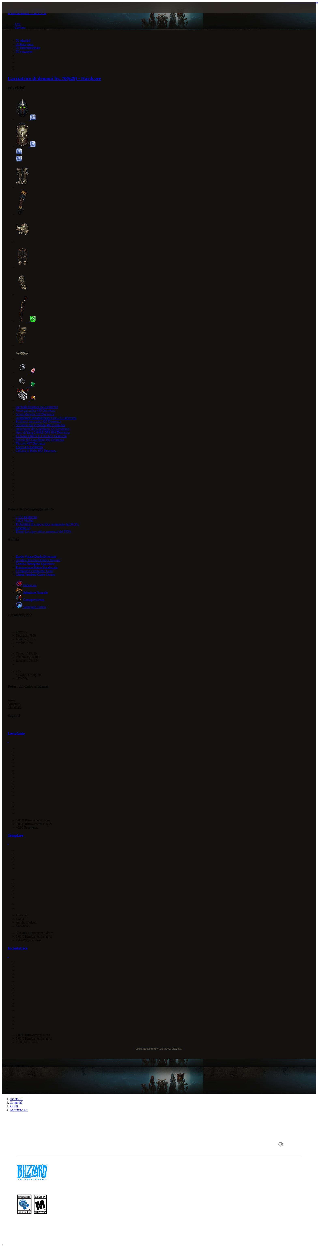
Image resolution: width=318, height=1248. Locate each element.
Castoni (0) (23, 528)
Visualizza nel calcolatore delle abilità (301, 2)
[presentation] (20, 12)
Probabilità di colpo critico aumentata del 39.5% (47, 524)
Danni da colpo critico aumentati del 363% (44, 531)
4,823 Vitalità (24, 520)
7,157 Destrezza (26, 517)
